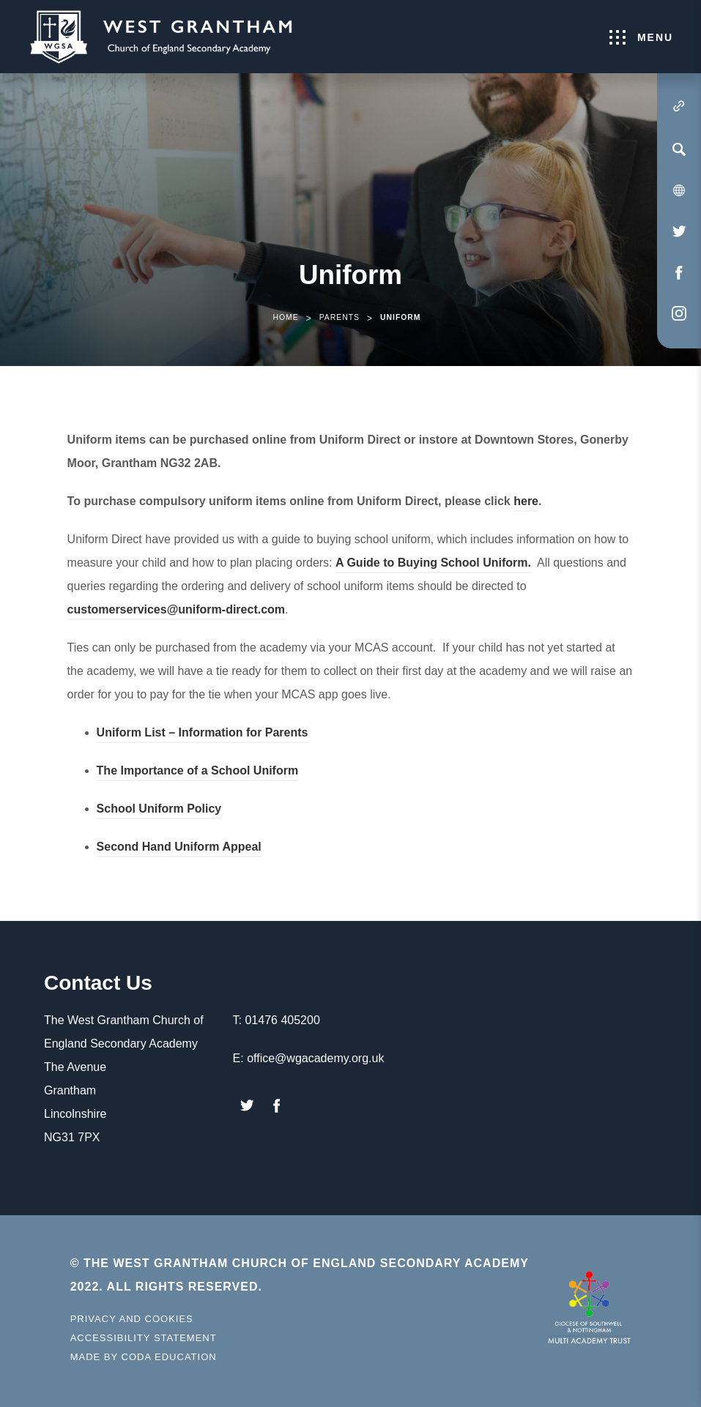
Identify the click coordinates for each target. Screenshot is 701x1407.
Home (285, 317)
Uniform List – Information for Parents (202, 734)
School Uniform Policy (159, 810)
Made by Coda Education (143, 1357)
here (525, 503)
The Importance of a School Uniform (198, 772)
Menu (641, 37)
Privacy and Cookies (131, 1318)
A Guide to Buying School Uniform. (433, 564)
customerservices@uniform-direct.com (176, 609)
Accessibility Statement (143, 1337)
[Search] (679, 149)
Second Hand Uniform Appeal (179, 848)
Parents (339, 317)
